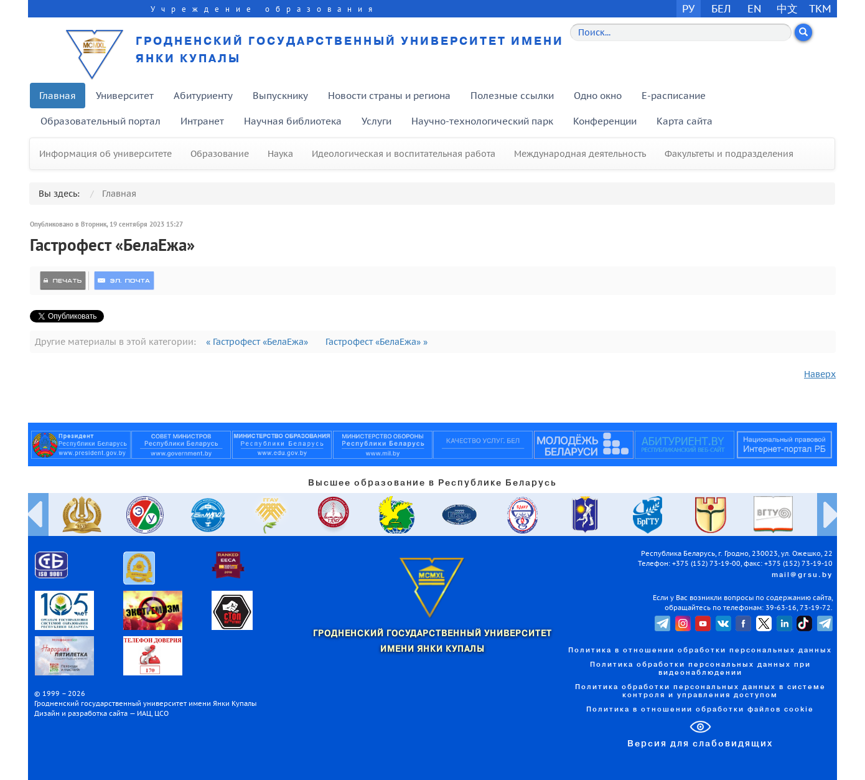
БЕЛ (721, 8)
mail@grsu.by (802, 575)
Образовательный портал (100, 121)
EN (754, 8)
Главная (57, 95)
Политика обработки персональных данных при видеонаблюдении (700, 669)
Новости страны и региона (389, 95)
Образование (219, 153)
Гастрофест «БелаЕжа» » (376, 341)
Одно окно (598, 95)
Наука (280, 153)
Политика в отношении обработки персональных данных (700, 650)
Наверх (820, 374)
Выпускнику (280, 95)
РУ (688, 8)
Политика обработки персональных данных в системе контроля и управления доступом (700, 691)
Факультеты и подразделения (729, 153)
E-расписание (674, 95)
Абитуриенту (203, 95)
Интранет (202, 121)
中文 (787, 8)
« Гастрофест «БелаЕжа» (258, 341)
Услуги (376, 121)
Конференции (605, 121)
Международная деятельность (580, 153)
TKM (820, 8)
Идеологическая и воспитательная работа (403, 153)
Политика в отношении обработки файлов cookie (700, 710)
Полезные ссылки (512, 95)
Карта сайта (685, 121)
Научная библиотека (293, 121)
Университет (125, 95)
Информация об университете (105, 153)
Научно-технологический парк (482, 121)
